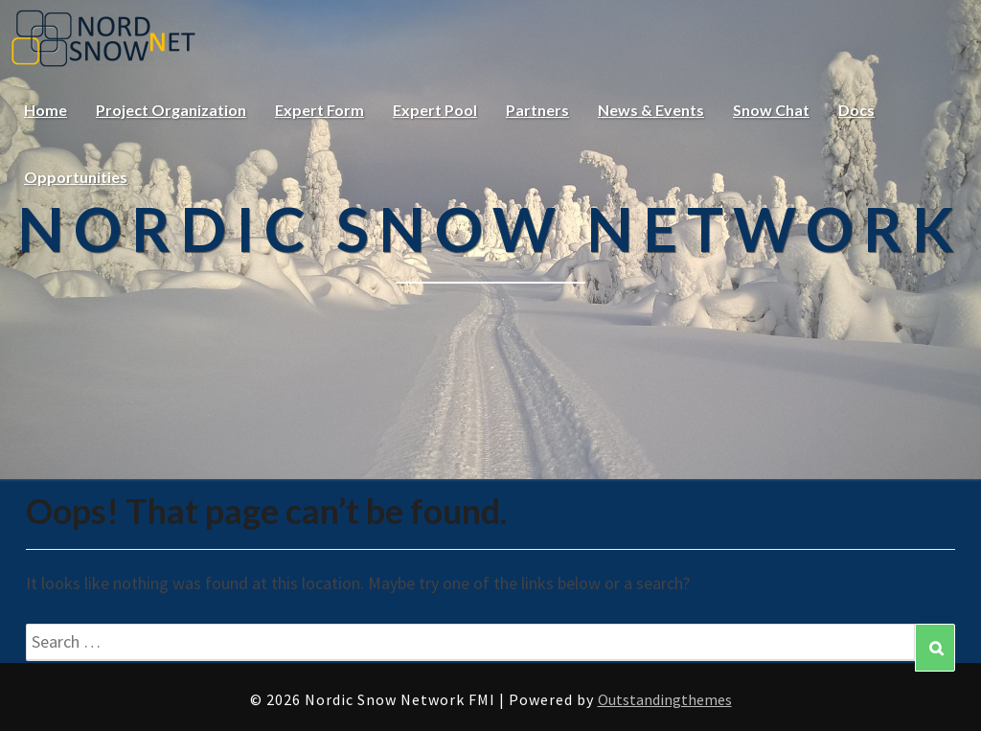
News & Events (651, 110)
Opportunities (75, 177)
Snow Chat (771, 110)
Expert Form (319, 110)
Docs (856, 110)
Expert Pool (435, 110)
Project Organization (171, 110)
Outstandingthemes (665, 699)
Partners (537, 110)
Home (45, 110)
